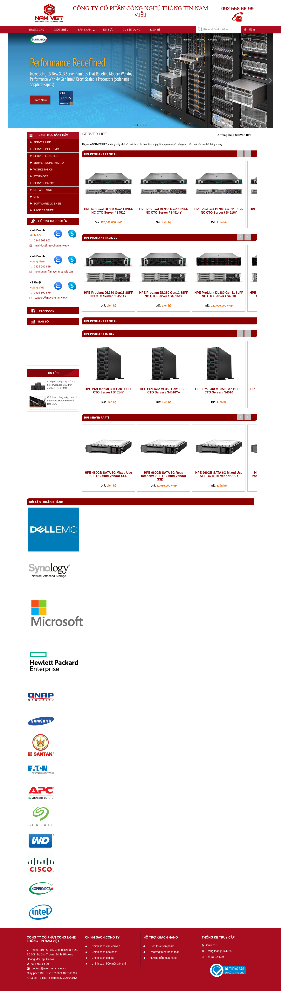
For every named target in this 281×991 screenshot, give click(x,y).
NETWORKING (41, 189)
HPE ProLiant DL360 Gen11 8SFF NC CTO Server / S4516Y (218, 211)
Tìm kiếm (249, 29)
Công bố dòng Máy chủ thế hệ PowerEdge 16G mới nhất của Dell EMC (61, 385)
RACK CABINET (41, 210)
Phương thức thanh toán (164, 951)
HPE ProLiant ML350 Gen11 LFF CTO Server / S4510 (219, 390)
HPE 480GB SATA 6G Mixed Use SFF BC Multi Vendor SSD (108, 474)
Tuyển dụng (132, 29)
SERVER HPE (40, 142)
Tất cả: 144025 (213, 956)
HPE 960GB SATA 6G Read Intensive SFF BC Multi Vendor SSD (163, 476)
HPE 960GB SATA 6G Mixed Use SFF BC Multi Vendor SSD (218, 474)
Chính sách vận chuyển (106, 946)
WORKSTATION (41, 169)
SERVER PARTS (42, 183)
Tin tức (108, 29)
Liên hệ (155, 29)
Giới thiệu (61, 29)
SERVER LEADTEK (44, 155)
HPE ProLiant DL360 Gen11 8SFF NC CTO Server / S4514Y (163, 211)
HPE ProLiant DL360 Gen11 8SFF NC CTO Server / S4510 (108, 211)
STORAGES (39, 176)
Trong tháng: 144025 (216, 951)
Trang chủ (36, 29)
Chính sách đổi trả (103, 957)
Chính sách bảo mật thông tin (109, 963)
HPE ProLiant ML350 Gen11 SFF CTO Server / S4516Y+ (164, 390)
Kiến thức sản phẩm (162, 946)
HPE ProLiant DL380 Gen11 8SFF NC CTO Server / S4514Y (108, 294)
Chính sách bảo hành (104, 951)
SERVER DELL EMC (44, 149)
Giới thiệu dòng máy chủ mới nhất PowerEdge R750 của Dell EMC (62, 400)
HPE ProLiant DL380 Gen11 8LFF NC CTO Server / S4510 (219, 294)
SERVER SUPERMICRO (47, 162)
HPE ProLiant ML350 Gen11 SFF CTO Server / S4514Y (108, 390)
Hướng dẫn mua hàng (163, 957)
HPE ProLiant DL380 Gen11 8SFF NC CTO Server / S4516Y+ (163, 294)
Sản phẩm (85, 29)
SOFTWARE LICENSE (45, 203)
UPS (34, 196)
